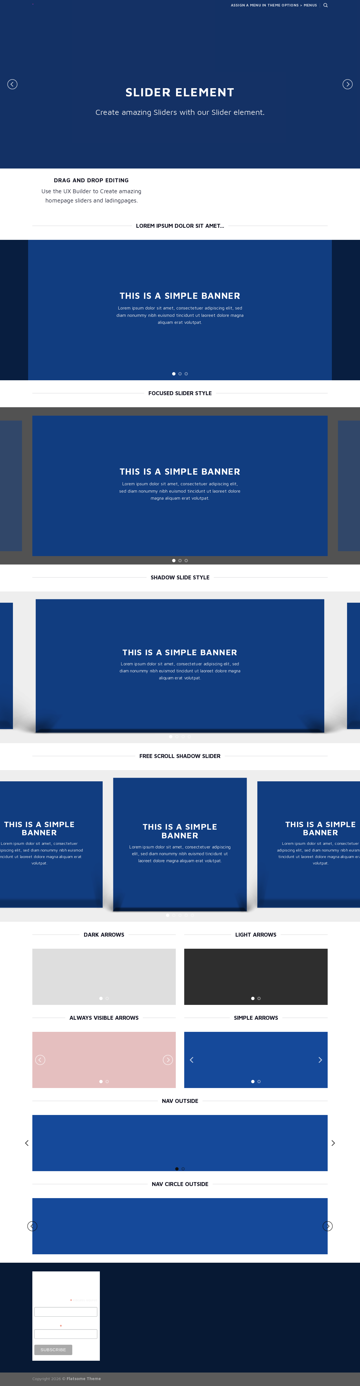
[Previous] (12, 84)
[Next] (348, 84)
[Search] (325, 5)
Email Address (48, 1326)
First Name (43, 1304)
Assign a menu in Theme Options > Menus (274, 5)
